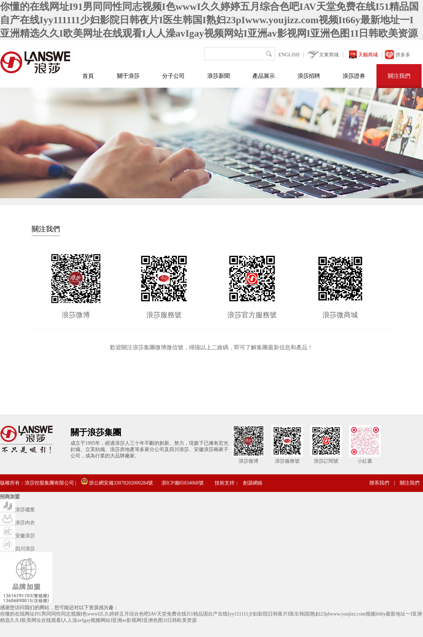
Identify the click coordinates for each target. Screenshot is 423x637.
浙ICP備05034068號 (182, 483)
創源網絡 (253, 483)
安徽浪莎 (17, 535)
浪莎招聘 (309, 76)
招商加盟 (10, 496)
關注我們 (399, 76)
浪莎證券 (354, 76)
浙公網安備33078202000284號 (117, 483)
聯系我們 (379, 483)
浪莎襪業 (17, 509)
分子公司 (173, 76)
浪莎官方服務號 (252, 315)
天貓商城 (368, 54)
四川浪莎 (17, 548)
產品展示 (263, 76)
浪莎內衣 (17, 522)
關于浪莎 (128, 76)
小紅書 (364, 461)
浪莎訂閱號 (326, 461)
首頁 (88, 76)
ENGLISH (289, 54)
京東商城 (329, 54)
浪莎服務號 (164, 315)
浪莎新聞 (218, 76)
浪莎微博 (76, 315)
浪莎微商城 (340, 315)
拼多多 (403, 54)
